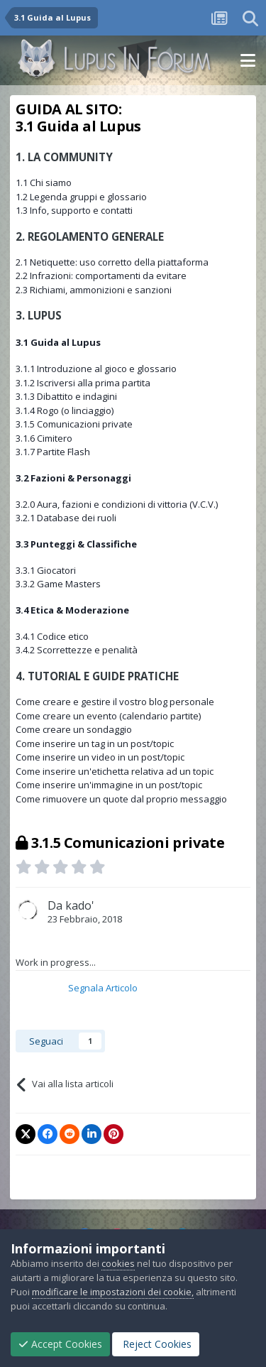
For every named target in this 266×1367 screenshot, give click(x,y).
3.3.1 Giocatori (46, 570)
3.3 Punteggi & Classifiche (76, 544)
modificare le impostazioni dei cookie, (113, 1291)
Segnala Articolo (103, 987)
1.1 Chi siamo (44, 182)
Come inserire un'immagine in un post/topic (109, 784)
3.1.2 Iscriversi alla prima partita (83, 382)
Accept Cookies (60, 1344)
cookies (118, 1263)
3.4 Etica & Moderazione (72, 610)
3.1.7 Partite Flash (53, 451)
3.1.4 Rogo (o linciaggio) (64, 410)
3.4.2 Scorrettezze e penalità (77, 649)
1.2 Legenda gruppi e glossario (81, 196)
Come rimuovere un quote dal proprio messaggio (121, 799)
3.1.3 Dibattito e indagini (66, 396)
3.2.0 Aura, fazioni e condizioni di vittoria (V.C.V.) (117, 504)
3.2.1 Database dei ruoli (66, 517)
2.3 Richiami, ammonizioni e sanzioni (94, 289)
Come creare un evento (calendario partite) (108, 715)
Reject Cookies (156, 1344)
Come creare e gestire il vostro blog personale (115, 701)
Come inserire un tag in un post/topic (95, 743)
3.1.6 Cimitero (44, 438)
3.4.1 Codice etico (52, 636)
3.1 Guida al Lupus (58, 342)
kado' (79, 905)
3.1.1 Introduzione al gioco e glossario (96, 368)
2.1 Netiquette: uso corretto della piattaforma (112, 262)
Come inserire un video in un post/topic (100, 757)
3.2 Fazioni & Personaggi (73, 478)
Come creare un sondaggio (74, 729)
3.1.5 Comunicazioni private (74, 424)
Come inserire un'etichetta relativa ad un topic (115, 771)
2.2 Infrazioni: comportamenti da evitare (101, 275)
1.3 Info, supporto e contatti (74, 210)
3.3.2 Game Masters (58, 583)
